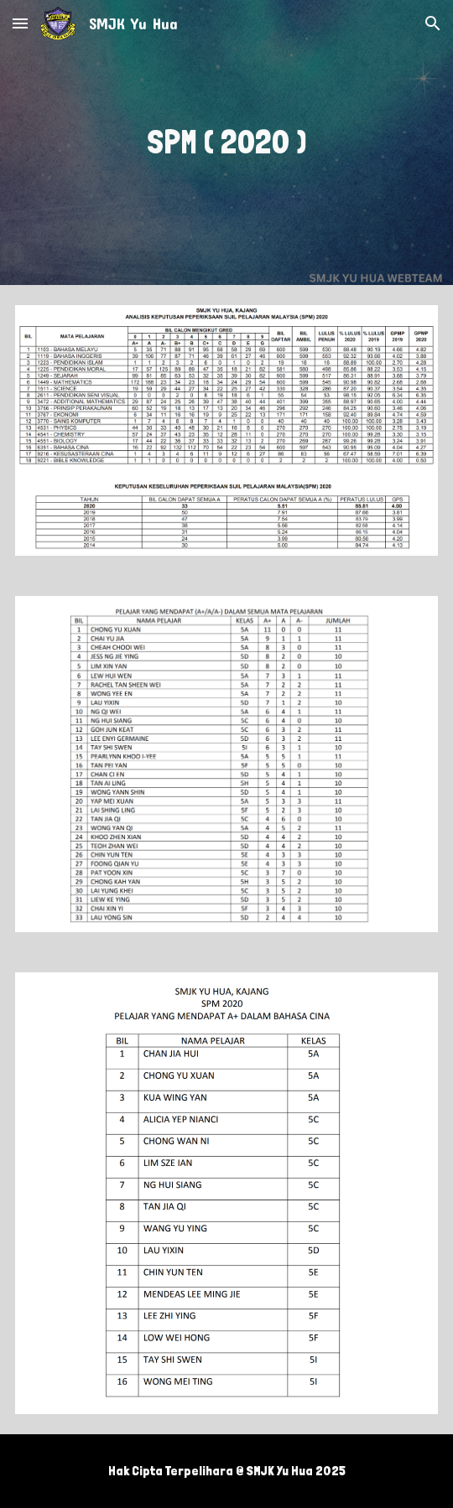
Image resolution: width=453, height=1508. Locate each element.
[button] (20, 23)
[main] (226, 142)
